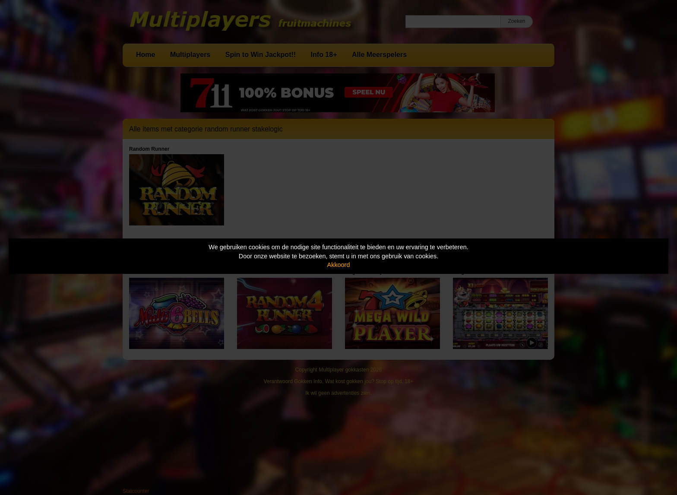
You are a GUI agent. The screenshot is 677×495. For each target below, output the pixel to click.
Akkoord (338, 264)
